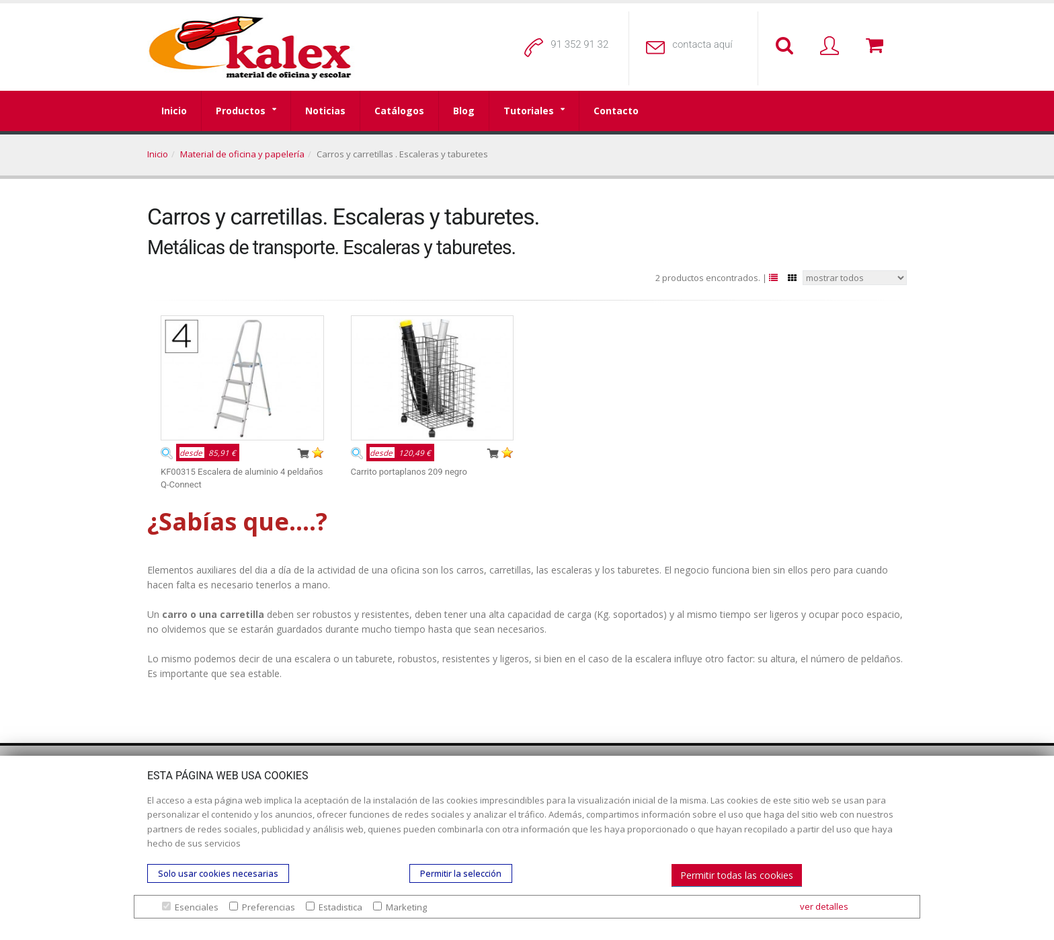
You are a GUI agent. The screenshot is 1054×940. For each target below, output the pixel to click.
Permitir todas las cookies (736, 875)
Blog (464, 110)
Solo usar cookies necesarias (218, 873)
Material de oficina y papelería (242, 154)
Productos (241, 110)
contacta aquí (702, 44)
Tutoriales (528, 110)
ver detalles (824, 906)
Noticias (325, 110)
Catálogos (399, 110)
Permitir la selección (460, 873)
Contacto (616, 110)
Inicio (174, 110)
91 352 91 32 (579, 44)
